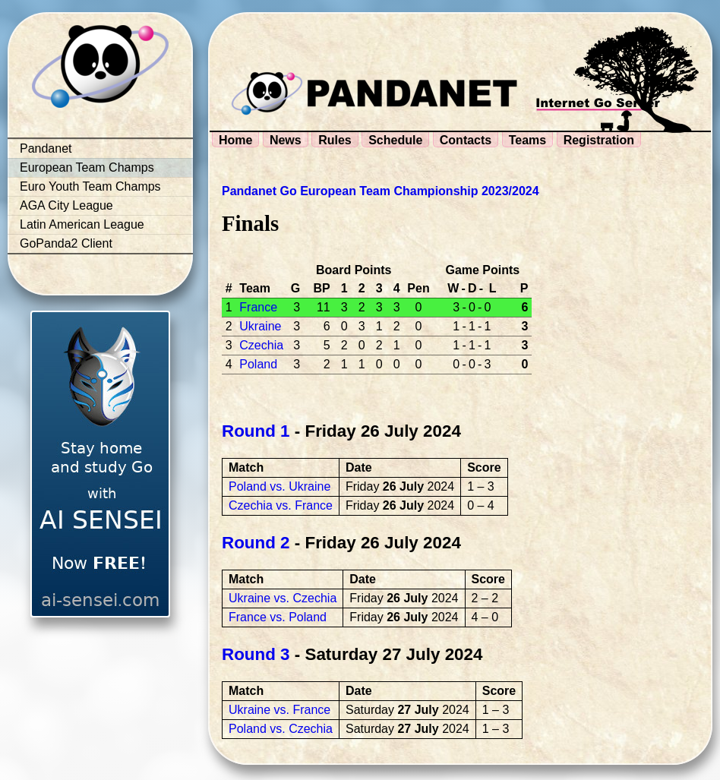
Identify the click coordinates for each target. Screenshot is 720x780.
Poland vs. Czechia (281, 728)
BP (321, 288)
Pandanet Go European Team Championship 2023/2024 (380, 191)
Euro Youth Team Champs (90, 186)
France (258, 307)
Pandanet (46, 148)
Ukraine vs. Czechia (282, 598)
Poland (258, 364)
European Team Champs (87, 167)
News (286, 140)
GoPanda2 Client (66, 243)
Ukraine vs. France (279, 709)
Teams (528, 140)
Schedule (395, 140)
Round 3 (256, 654)
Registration (599, 140)
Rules (335, 140)
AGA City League (66, 205)
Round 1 (256, 431)
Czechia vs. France (281, 505)
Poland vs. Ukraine (279, 486)
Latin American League (82, 224)
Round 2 (256, 542)
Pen (418, 288)
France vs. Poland (278, 617)
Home (235, 140)
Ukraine (260, 326)
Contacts (465, 140)
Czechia (261, 345)
